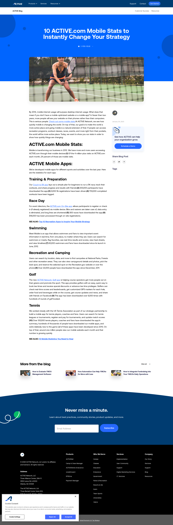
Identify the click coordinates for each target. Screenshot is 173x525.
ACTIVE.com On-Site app (61, 206)
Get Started (154, 4)
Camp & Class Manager (74, 463)
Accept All (68, 517)
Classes (96, 463)
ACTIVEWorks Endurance (75, 468)
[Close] (75, 496)
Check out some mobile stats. (62, 121)
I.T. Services (121, 476)
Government (97, 476)
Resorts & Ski (98, 485)
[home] (17, 3)
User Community (122, 463)
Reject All (52, 517)
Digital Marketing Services (126, 472)
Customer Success (142, 11)
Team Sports (97, 493)
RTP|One (69, 476)
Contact (143, 4)
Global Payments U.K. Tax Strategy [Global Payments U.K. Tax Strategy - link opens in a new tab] (90, 520)
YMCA (95, 502)
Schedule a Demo (128, 146)
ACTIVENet (69, 459)
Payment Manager (72, 481)
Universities (97, 498)
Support (133, 4)
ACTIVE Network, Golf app (48, 280)
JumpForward (70, 472)
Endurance (97, 472)
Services (43, 4)
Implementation (122, 459)
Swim (95, 489)
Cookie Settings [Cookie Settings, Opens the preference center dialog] (14, 517)
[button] (32, 3)
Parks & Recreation (100, 481)
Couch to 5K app (40, 184)
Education (96, 468)
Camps (95, 459)
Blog (146, 472)
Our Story (148, 459)
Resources (155, 11)
